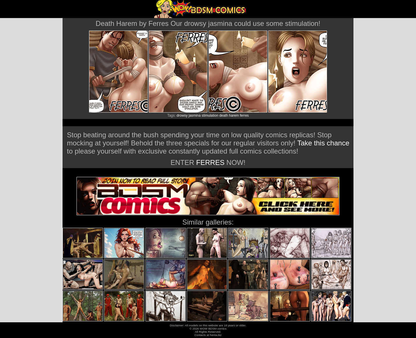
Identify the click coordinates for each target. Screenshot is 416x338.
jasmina (194, 115)
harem (234, 115)
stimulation (210, 115)
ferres (244, 115)
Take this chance (323, 143)
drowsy (182, 115)
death (223, 115)
